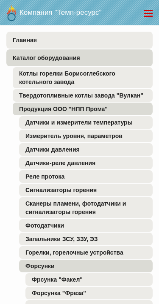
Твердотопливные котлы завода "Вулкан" (81, 95)
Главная (25, 40)
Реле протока (44, 176)
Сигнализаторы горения (61, 190)
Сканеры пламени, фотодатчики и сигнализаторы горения (75, 207)
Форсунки (40, 266)
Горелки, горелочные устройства (74, 252)
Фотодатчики (44, 225)
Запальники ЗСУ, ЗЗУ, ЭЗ (61, 239)
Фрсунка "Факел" (57, 279)
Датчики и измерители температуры (79, 122)
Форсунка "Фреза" (59, 293)
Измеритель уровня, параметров (74, 136)
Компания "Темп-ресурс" (54, 10)
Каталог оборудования (46, 57)
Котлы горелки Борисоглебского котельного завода (67, 77)
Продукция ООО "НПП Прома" (63, 109)
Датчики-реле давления (60, 163)
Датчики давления (52, 149)
